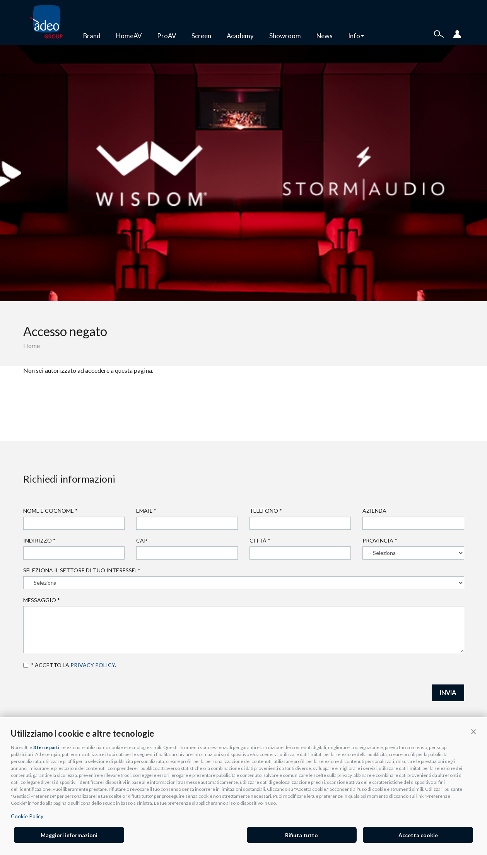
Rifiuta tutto (301, 835)
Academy (240, 36)
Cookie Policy (27, 816)
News (324, 36)
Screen (201, 36)
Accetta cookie (418, 835)
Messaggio (41, 600)
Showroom (285, 36)
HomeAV (129, 36)
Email (146, 510)
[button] (473, 731)
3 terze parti (46, 747)
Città (259, 540)
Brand (92, 36)
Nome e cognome (50, 510)
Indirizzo (39, 540)
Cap (141, 540)
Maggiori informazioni (69, 835)
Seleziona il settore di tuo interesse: (81, 570)
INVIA (448, 692)
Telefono (265, 510)
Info (356, 36)
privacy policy (92, 665)
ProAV (166, 36)
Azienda (374, 510)
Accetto (25, 665)
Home (31, 345)
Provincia (379, 540)
